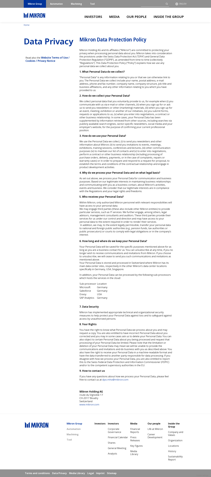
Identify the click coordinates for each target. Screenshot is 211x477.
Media (114, 16)
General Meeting (117, 448)
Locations (173, 445)
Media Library (134, 453)
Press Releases (135, 439)
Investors (93, 16)
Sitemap (111, 473)
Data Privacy (59, 473)
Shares (111, 442)
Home (26, 25)
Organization (175, 440)
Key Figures (136, 445)
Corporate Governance (114, 430)
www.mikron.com (89, 404)
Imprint (100, 473)
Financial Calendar (118, 437)
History (172, 451)
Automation (56, 3)
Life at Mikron (155, 429)
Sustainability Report (175, 458)
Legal (90, 473)
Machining (76, 3)
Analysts (112, 453)
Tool (92, 3)
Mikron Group (35, 3)
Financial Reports (135, 430)
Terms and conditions (37, 473)
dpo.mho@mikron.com (115, 379)
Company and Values (175, 433)
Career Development (155, 436)
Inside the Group (169, 16)
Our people (137, 16)
